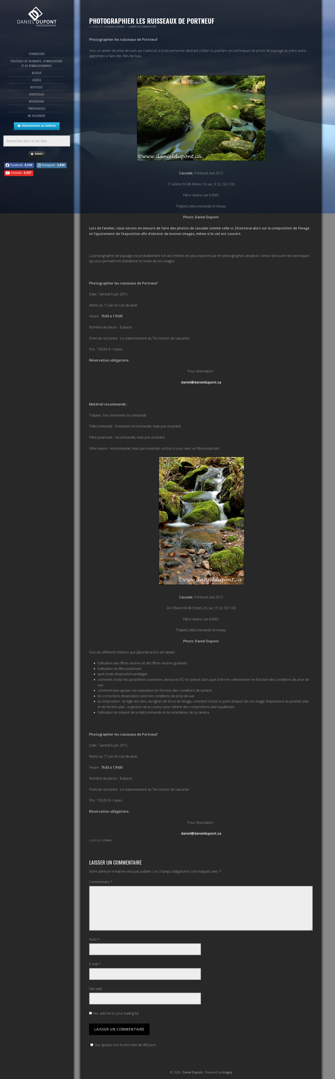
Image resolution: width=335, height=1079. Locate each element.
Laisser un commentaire (142, 26)
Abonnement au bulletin (37, 132)
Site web (95, 988)
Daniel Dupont (37, 20)
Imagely (227, 1072)
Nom (94, 939)
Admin (37, 160)
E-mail (95, 964)
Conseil (107, 840)
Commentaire (100, 881)
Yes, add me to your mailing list (114, 1013)
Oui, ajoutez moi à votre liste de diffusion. (122, 1045)
